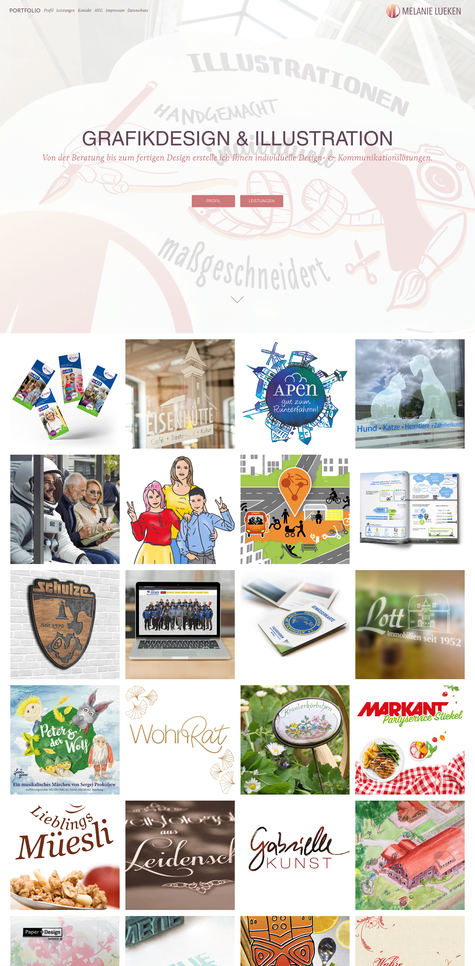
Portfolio (25, 11)
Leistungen (65, 10)
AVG (98, 10)
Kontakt (84, 10)
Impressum (115, 10)
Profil (48, 10)
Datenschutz (138, 10)
